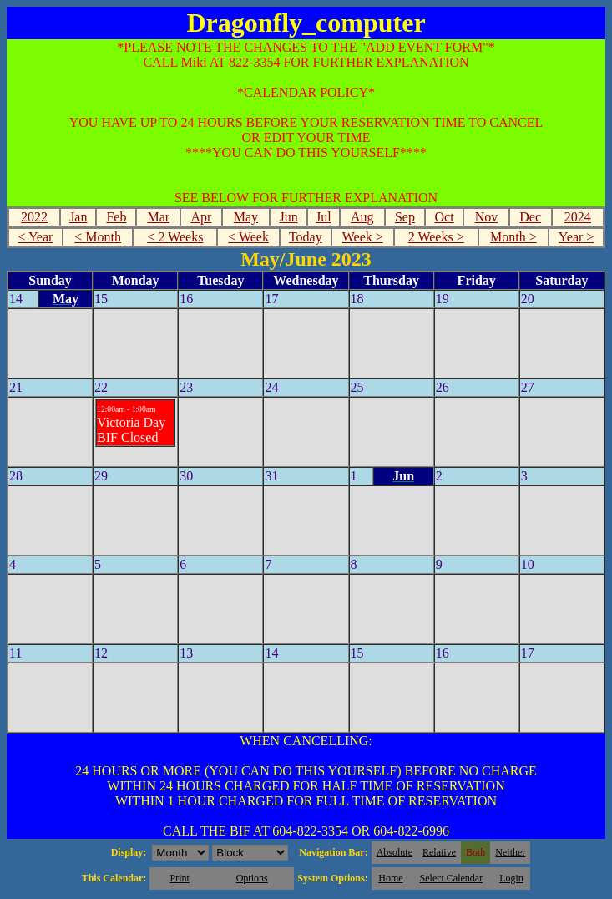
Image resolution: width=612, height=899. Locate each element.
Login (511, 878)
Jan (78, 217)
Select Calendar (451, 878)
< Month (97, 237)
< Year (35, 237)
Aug (362, 217)
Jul (323, 217)
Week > (362, 237)
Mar (158, 217)
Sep (405, 217)
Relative (439, 852)
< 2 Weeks (175, 237)
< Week (248, 237)
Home (390, 878)
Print (179, 878)
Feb (116, 217)
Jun (288, 217)
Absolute (394, 852)
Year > (576, 237)
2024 (577, 217)
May (246, 217)
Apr (200, 217)
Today (305, 237)
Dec (530, 217)
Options (252, 878)
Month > (513, 237)
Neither (510, 852)
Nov (486, 217)
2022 (34, 217)
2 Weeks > (436, 237)
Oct (444, 217)
